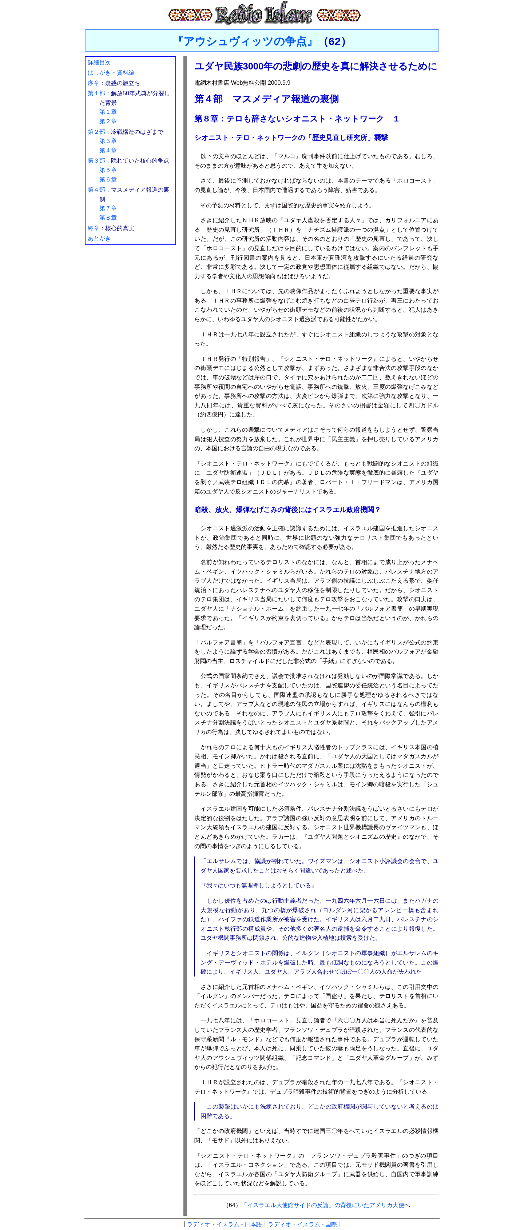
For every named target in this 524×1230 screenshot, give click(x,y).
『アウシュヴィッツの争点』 (245, 41)
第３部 (96, 160)
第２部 (96, 132)
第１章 (108, 112)
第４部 (96, 190)
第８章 (108, 218)
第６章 (108, 179)
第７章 (108, 208)
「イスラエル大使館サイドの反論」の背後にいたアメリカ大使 (322, 1205)
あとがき (99, 238)
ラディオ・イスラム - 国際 (302, 1224)
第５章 (108, 170)
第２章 (108, 121)
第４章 (108, 150)
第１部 (96, 93)
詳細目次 (99, 62)
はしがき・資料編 (111, 72)
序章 (93, 83)
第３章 (108, 141)
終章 (93, 228)
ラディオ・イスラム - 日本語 (224, 1224)
